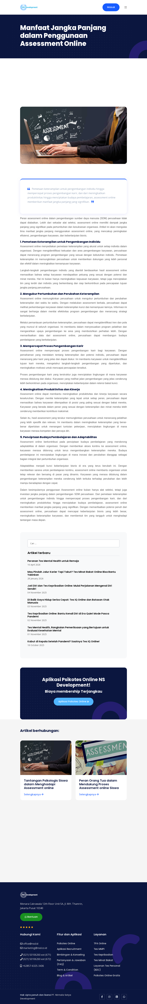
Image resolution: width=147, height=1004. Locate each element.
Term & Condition (67, 969)
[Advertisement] (73, 83)
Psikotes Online (66, 943)
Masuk (111, 7)
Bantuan (31, 917)
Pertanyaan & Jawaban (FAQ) (71, 962)
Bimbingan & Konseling (71, 954)
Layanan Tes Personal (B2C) (107, 967)
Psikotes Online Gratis (107, 975)
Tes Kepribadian (103, 954)
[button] (126, 7)
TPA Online (100, 943)
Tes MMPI (99, 948)
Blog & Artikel (65, 975)
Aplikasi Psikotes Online (73, 702)
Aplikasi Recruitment (69, 948)
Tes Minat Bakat (103, 960)
